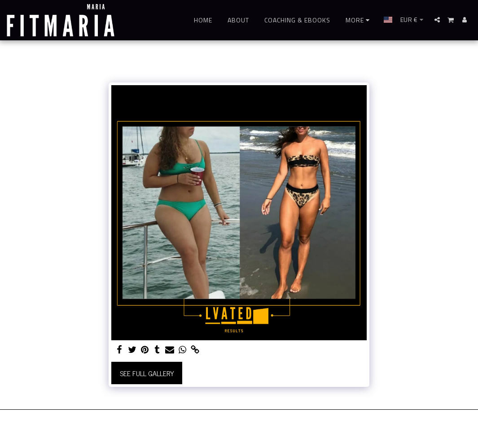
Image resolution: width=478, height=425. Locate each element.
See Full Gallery (147, 373)
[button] (437, 20)
